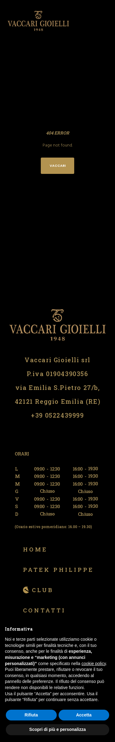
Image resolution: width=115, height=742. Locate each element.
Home (35, 549)
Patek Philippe (58, 569)
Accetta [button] (84, 714)
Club (43, 590)
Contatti (44, 610)
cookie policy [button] (94, 663)
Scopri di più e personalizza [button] (57, 729)
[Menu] (106, 21)
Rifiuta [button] (31, 714)
